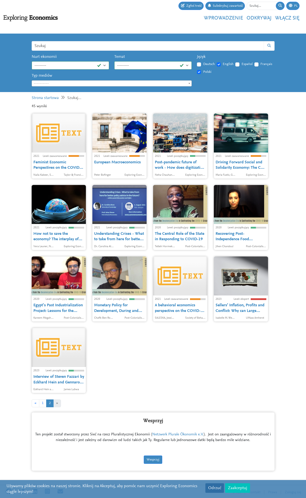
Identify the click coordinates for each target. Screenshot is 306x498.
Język (201, 57)
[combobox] (112, 83)
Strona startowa (45, 98)
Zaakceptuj (237, 488)
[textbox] (112, 84)
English (228, 64)
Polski (207, 72)
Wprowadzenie (223, 18)
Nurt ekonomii (44, 57)
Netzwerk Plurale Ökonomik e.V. (178, 434)
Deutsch (209, 64)
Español (247, 64)
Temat (119, 57)
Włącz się (287, 18)
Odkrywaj (259, 18)
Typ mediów (42, 76)
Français (266, 64)
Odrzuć (214, 488)
